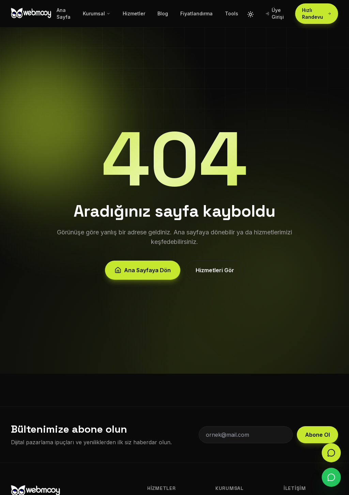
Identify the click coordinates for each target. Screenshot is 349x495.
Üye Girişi (274, 13)
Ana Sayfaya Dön (143, 273)
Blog (162, 13)
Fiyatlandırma (196, 13)
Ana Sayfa (64, 13)
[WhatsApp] (331, 477)
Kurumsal (96, 13)
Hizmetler (134, 13)
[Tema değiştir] (250, 13)
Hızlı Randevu (316, 13)
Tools (231, 13)
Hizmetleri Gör (215, 273)
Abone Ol (317, 434)
